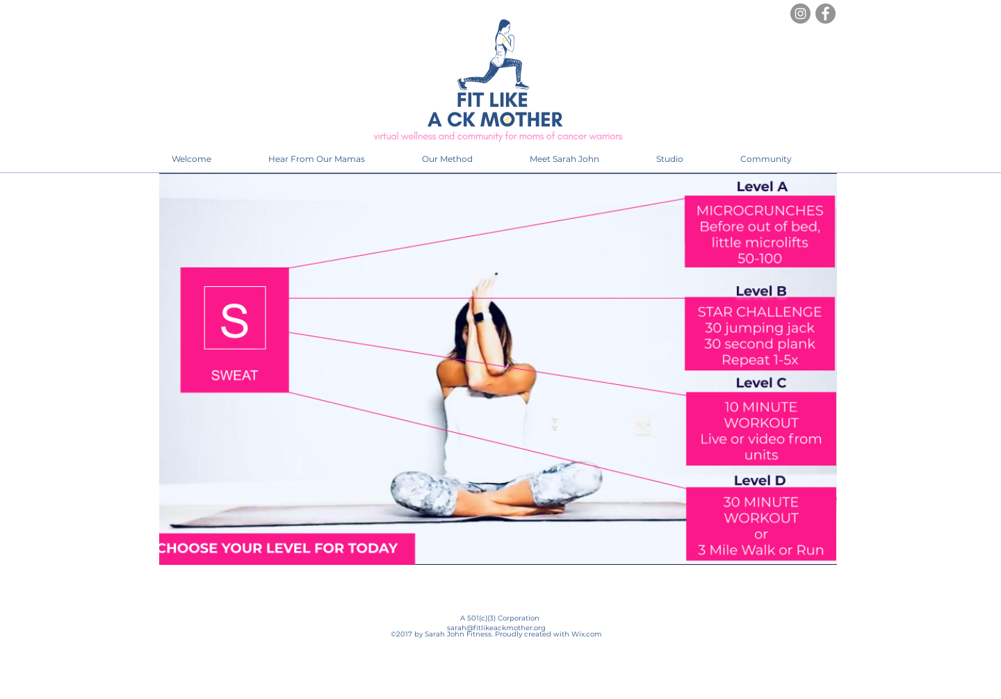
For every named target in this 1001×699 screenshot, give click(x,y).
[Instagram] (800, 13)
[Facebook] (825, 13)
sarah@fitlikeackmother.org (496, 627)
